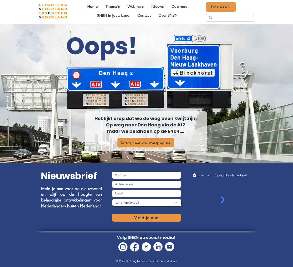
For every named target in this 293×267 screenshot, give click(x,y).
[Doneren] (221, 7)
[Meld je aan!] (146, 218)
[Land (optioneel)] (147, 203)
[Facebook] (134, 246)
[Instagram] (123, 246)
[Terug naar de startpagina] (145, 142)
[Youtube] (169, 246)
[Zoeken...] (229, 18)
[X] (146, 246)
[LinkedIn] (158, 246)
